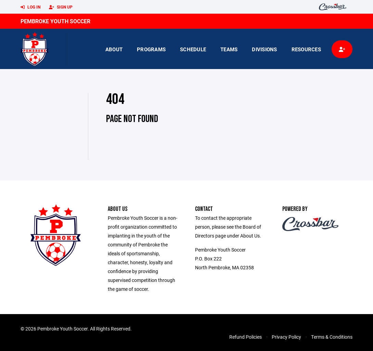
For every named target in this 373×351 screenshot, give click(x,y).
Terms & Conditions (331, 337)
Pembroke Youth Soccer (55, 21)
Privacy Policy (286, 337)
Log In (30, 7)
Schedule (193, 49)
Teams (228, 49)
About (114, 49)
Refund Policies (245, 337)
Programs (151, 49)
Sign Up (61, 7)
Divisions (264, 49)
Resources (306, 49)
